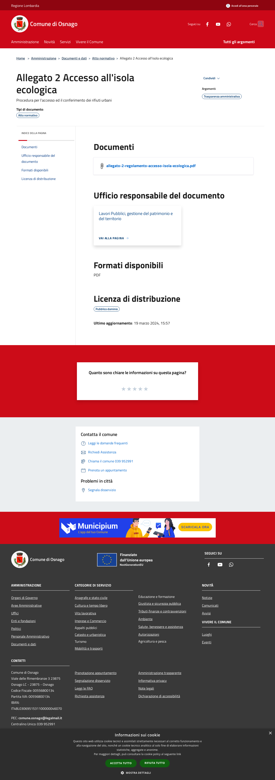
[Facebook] (199, 24)
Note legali (146, 688)
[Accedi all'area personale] (242, 6)
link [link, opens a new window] (179, 754)
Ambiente (145, 619)
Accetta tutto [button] (121, 763)
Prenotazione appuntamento (95, 672)
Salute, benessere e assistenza (160, 626)
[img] (65, 132)
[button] (137, 773)
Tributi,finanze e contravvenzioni (162, 611)
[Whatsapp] (220, 24)
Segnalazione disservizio (92, 680)
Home (20, 58)
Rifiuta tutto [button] (155, 763)
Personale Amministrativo (30, 636)
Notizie (207, 597)
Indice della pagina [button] (33, 133)
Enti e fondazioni (23, 620)
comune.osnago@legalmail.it (40, 718)
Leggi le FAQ (84, 688)
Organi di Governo (24, 597)
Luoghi (207, 634)
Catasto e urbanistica (90, 634)
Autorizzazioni (148, 634)
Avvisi (206, 613)
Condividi (212, 78)
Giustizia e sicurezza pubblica (159, 603)
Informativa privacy (152, 680)
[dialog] (137, 754)
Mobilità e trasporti (89, 648)
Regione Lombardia (25, 5)
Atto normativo (103, 58)
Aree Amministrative (26, 605)
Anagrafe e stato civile (91, 597)
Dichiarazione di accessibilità (159, 696)
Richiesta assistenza (89, 696)
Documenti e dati (74, 58)
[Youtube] (209, 24)
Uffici (15, 613)
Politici (16, 628)
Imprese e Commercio (90, 620)
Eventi (206, 642)
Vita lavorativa (85, 613)
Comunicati (210, 605)
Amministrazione (43, 58)
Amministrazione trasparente (159, 672)
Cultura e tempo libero (91, 605)
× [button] (270, 733)
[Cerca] (259, 24)
